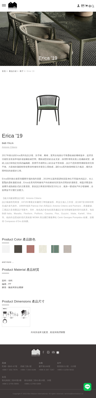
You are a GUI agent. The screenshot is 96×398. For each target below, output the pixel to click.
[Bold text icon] (4, 5)
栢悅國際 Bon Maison (12, 5)
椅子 (21, 71)
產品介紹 (12, 71)
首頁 (4, 71)
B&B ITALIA (7, 143)
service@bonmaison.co (73, 394)
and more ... (8, 262)
